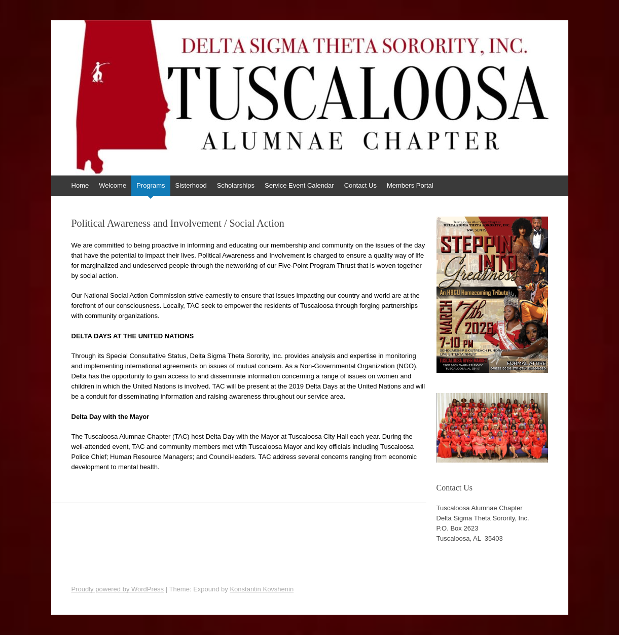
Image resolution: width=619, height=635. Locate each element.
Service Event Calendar (299, 185)
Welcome (112, 185)
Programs (150, 185)
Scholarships (235, 185)
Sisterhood (191, 185)
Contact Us (360, 185)
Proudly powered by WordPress (117, 589)
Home (80, 185)
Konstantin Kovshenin (262, 589)
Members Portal (410, 185)
